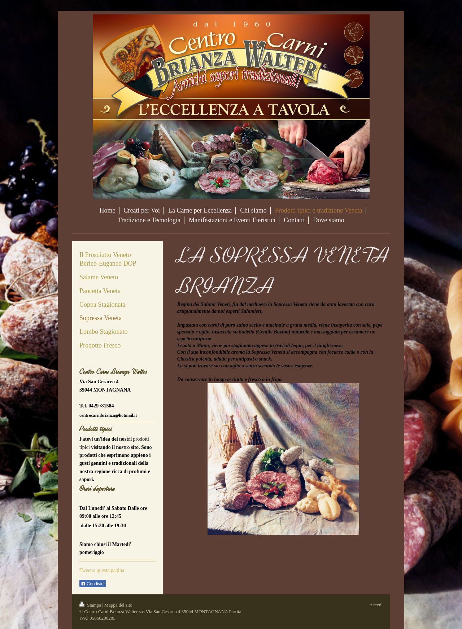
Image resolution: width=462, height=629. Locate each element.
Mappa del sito (118, 605)
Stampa (91, 605)
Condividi (93, 583)
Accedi (376, 604)
